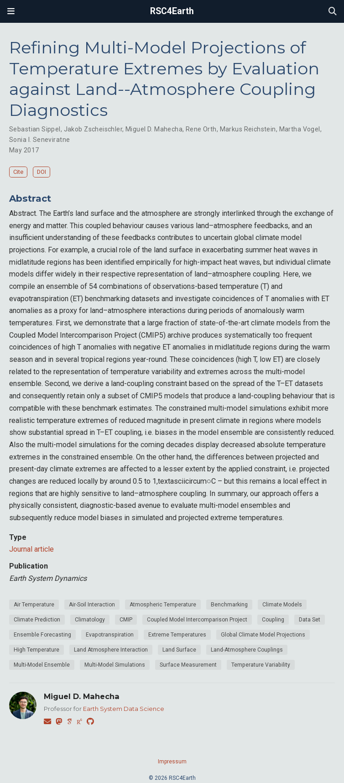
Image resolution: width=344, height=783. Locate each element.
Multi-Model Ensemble (42, 665)
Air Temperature (34, 604)
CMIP (126, 619)
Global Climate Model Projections (263, 635)
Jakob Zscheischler (93, 129)
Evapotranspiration (110, 635)
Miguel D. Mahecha (153, 129)
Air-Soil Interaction (92, 604)
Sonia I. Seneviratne (39, 139)
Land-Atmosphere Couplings (247, 650)
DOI (41, 171)
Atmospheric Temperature (163, 604)
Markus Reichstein (248, 129)
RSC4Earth (172, 11)
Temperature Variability (260, 665)
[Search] (332, 11)
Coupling (273, 619)
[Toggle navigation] (11, 11)
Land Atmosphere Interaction (111, 650)
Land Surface (179, 650)
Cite (18, 171)
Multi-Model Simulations (114, 665)
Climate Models (282, 604)
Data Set (309, 619)
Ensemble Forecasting (42, 635)
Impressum (172, 761)
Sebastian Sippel (35, 129)
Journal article (31, 549)
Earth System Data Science (123, 708)
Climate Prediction (37, 619)
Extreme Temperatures (177, 635)
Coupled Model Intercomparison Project (197, 619)
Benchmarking (229, 604)
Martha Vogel (299, 129)
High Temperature (36, 650)
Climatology (90, 619)
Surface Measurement (188, 665)
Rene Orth (201, 129)
